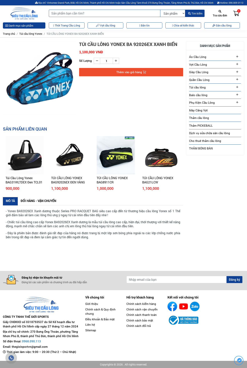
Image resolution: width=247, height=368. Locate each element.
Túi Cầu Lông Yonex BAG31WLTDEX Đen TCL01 (24, 180)
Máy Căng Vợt (198, 110)
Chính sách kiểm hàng (141, 304)
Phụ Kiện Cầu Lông (202, 102)
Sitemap (90, 330)
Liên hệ (90, 324)
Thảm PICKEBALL (201, 125)
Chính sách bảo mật (139, 320)
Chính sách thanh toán (141, 315)
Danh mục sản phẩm (19, 25)
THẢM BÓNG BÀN (201, 148)
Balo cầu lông (198, 95)
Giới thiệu (91, 304)
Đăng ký (234, 279)
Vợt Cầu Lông (198, 64)
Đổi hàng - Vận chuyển (38, 201)
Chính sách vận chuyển (142, 309)
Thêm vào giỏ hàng (131, 72)
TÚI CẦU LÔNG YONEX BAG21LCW (157, 180)
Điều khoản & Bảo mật (100, 319)
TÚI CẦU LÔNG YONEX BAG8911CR (112, 180)
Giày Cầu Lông (198, 72)
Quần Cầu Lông (199, 80)
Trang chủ (9, 34)
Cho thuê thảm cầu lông (205, 141)
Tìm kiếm (195, 13)
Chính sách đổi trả (138, 326)
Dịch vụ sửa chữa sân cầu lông (209, 133)
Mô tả (10, 201)
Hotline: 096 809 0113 (230, 2)
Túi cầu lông (197, 87)
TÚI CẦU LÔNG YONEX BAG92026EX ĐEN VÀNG (68, 180)
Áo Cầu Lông (197, 57)
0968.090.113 (31, 341)
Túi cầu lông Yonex (30, 34)
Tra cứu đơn (220, 13)
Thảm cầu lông (199, 118)
